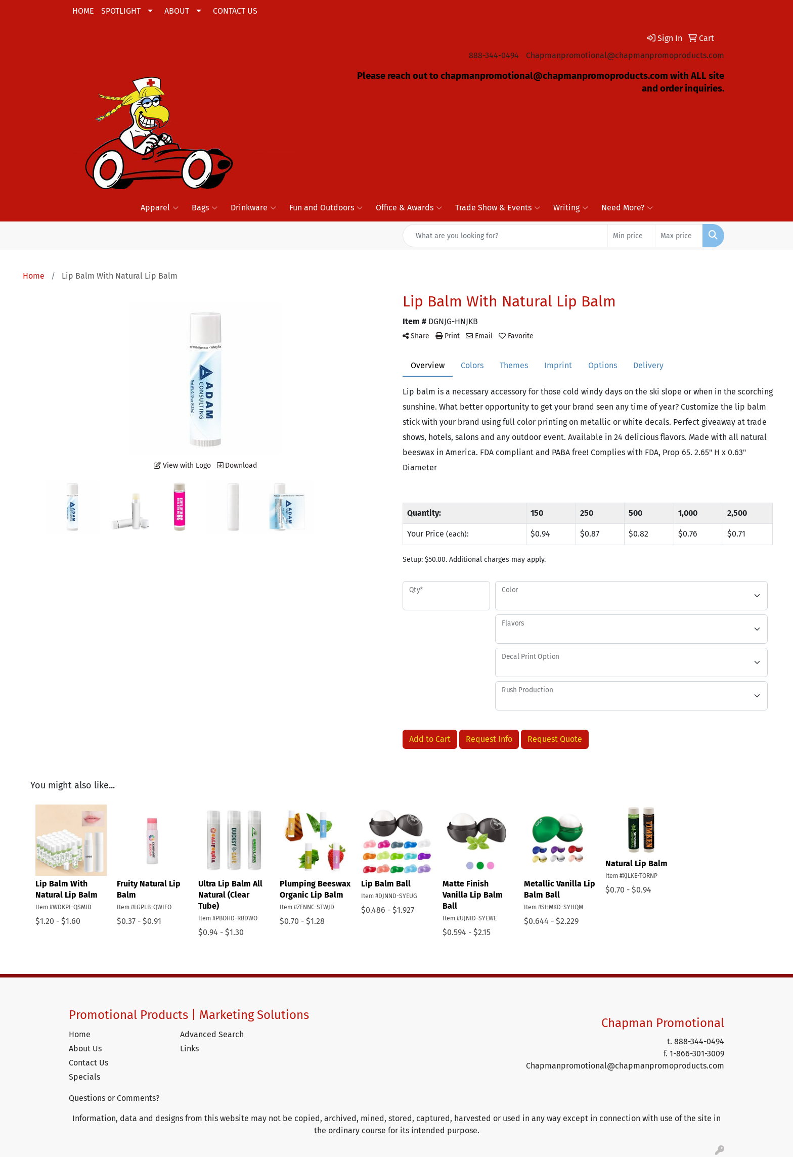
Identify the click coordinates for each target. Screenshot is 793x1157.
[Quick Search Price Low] (631, 235)
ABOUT (176, 11)
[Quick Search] (505, 235)
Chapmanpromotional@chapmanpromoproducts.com (625, 55)
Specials (84, 1077)
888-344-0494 (494, 55)
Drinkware (253, 208)
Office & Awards (409, 208)
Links (189, 1048)
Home (80, 1034)
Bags (204, 208)
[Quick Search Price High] (679, 235)
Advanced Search (212, 1034)
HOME (83, 11)
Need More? (627, 208)
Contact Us (88, 1062)
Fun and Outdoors (326, 208)
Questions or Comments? (114, 1098)
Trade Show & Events (497, 208)
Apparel (160, 208)
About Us (85, 1048)
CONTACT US (235, 11)
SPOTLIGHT (121, 11)
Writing (570, 208)
